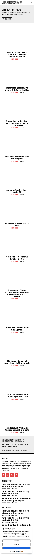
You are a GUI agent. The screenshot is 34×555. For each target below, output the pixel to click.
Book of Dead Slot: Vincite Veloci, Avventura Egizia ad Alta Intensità (17, 429)
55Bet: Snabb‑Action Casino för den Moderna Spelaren (17, 158)
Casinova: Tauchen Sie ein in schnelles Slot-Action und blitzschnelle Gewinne (17, 54)
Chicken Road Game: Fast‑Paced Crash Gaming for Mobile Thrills (17, 395)
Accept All (16, 548)
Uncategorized (15, 59)
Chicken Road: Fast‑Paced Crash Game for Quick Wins (17, 258)
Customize (16, 540)
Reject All (16, 544)
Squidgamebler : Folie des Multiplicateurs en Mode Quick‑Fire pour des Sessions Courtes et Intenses (17, 293)
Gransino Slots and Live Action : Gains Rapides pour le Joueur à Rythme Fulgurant (17, 123)
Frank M (22, 59)
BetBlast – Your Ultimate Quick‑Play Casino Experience (17, 329)
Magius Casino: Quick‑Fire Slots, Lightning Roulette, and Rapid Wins (17, 89)
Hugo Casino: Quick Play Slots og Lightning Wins (17, 191)
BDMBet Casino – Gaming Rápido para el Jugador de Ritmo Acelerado (17, 362)
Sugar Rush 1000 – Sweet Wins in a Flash (17, 224)
